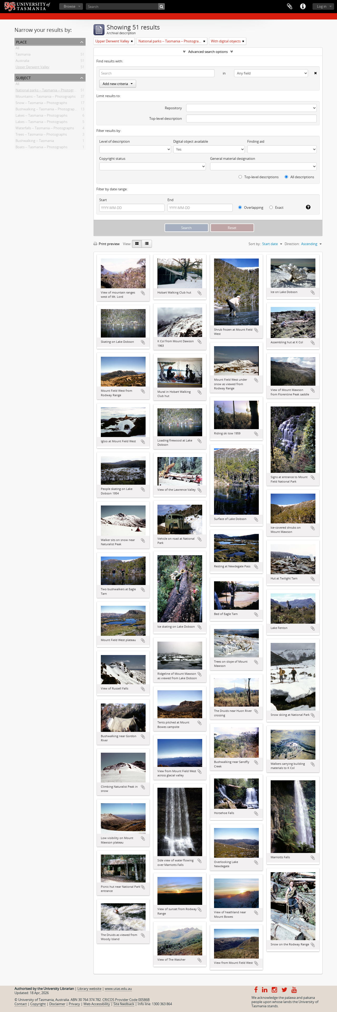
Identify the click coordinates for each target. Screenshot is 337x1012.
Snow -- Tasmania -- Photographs (41, 103)
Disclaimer (57, 1003)
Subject (23, 77)
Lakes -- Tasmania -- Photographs (41, 116)
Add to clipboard (143, 293)
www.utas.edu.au (118, 988)
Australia (22, 61)
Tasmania (23, 55)
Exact (276, 207)
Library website (89, 988)
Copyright (38, 1003)
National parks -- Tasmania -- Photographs (48, 91)
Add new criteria (118, 83)
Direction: (292, 243)
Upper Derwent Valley (32, 68)
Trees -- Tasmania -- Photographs (41, 135)
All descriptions (299, 177)
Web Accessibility (96, 1003)
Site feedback (123, 1003)
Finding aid (255, 141)
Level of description (114, 141)
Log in (321, 6)
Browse (69, 6)
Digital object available (190, 141)
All (17, 49)
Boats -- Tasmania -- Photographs (41, 148)
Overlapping (250, 207)
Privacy (74, 1003)
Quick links (302, 6)
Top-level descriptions (259, 177)
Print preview (106, 243)
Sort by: (255, 243)
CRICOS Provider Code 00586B (126, 999)
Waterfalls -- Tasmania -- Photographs (45, 129)
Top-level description (165, 118)
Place (21, 41)
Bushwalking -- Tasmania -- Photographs (47, 110)
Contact (20, 1003)
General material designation (232, 158)
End (170, 199)
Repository (173, 108)
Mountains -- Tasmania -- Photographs (46, 97)
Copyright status (112, 158)
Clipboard (289, 6)
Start (103, 199)
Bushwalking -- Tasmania (35, 141)
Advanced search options (208, 51)
